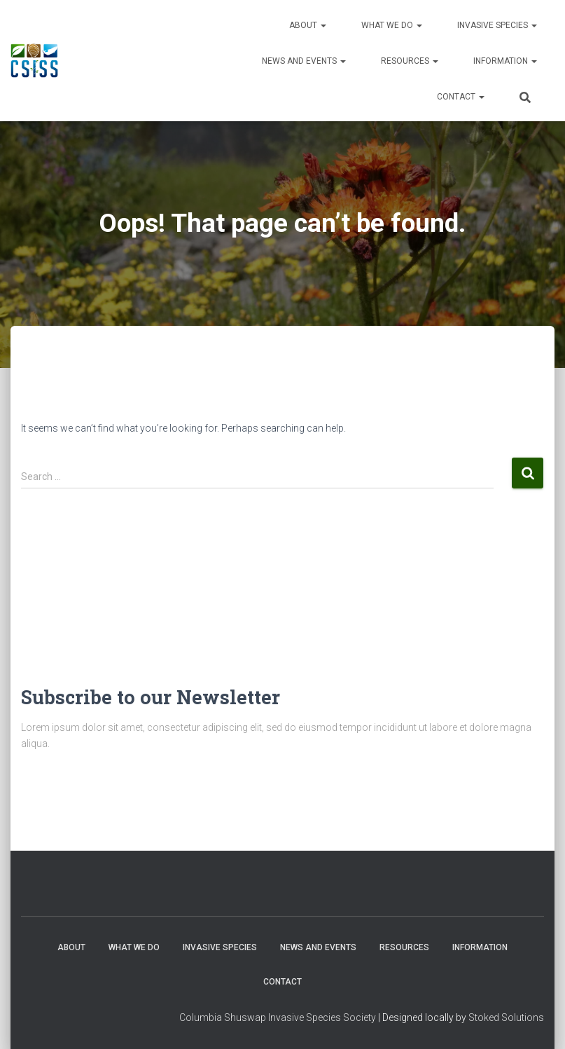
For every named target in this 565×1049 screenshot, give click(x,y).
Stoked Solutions (506, 1017)
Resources (409, 61)
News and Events (304, 61)
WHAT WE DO (391, 25)
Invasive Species (497, 25)
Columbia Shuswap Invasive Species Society (277, 1017)
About (307, 25)
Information (505, 61)
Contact (460, 97)
